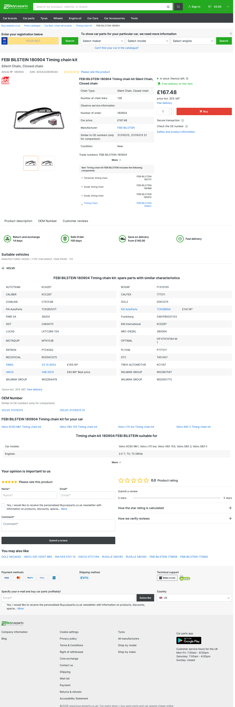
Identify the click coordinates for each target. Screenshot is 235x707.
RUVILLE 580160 (136, 551)
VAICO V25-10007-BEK (38, 551)
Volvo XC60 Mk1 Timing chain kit (21, 421)
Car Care (92, 18)
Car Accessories (114, 18)
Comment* (7, 511)
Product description (18, 216)
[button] (168, 6)
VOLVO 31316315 (12, 404)
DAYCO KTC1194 (88, 551)
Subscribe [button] (145, 592)
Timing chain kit (84, 25)
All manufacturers (128, 633)
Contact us (66, 660)
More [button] (64, 503)
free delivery (164, 102)
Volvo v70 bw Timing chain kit (136, 421)
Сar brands (10, 18)
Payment (65, 679)
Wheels (58, 18)
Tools (134, 18)
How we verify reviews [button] (134, 513)
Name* (5, 483)
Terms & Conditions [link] (71, 640)
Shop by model (127, 640)
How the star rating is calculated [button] (141, 503)
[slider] (9, 476)
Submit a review (58, 535)
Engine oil (75, 18)
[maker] (103, 41)
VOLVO (10, 263)
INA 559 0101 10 (65, 551)
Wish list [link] (65, 673)
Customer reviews (75, 216)
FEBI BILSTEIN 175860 (194, 551)
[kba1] (33, 41)
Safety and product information (176, 131)
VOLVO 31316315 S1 (72, 404)
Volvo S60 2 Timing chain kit (193, 421)
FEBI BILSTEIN (126, 127)
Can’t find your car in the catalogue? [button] (117, 47)
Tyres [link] (121, 626)
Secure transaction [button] (170, 120)
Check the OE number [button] (172, 126)
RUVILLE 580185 (112, 551)
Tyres (44, 18)
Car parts (29, 18)
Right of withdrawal (71, 646)
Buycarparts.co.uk (10, 25)
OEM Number (47, 216)
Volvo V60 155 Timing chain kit (78, 421)
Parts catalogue (32, 25)
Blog (4, 633)
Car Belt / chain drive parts (58, 25)
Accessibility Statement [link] (74, 693)
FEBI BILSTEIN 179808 (163, 551)
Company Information (14, 626)
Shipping (65, 666)
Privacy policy (68, 633)
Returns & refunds (70, 686)
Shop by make (127, 646)
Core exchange (69, 653)
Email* (63, 483)
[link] (219, 6)
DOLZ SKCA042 (11, 551)
